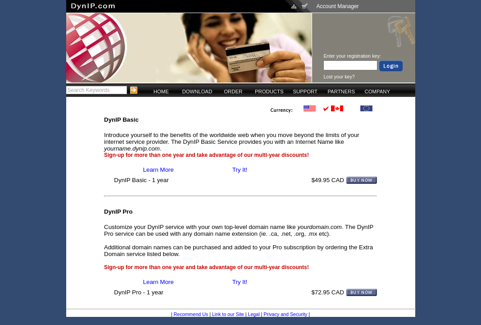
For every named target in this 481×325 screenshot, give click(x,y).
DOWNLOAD (197, 91)
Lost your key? (338, 76)
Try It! (240, 169)
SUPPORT (305, 91)
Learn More (158, 169)
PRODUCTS (269, 91)
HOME (161, 91)
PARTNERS (341, 91)
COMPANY (377, 91)
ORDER (233, 91)
